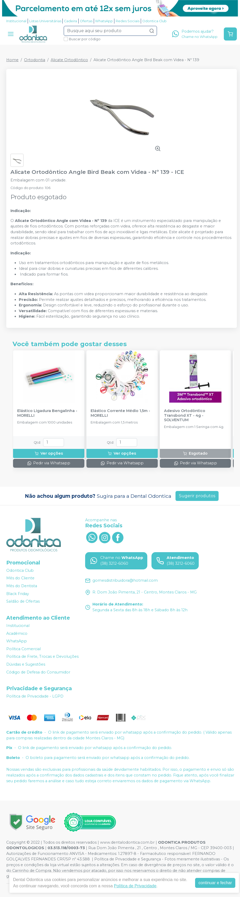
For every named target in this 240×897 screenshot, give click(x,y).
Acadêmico (16, 633)
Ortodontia (34, 60)
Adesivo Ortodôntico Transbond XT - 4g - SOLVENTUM (184, 415)
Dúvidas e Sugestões (25, 664)
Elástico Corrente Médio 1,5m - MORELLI (120, 413)
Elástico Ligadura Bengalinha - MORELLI (47, 413)
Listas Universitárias (45, 21)
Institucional (16, 21)
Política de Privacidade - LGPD (34, 696)
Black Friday (17, 593)
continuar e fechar (215, 883)
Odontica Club (154, 21)
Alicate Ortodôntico (69, 60)
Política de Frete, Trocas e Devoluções (42, 656)
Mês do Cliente (20, 578)
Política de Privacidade (135, 886)
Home (12, 60)
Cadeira (70, 21)
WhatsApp (104, 21)
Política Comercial (23, 649)
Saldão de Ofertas (23, 601)
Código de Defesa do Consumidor (38, 672)
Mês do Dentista (21, 586)
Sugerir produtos (197, 495)
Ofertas (86, 21)
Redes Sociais (127, 21)
